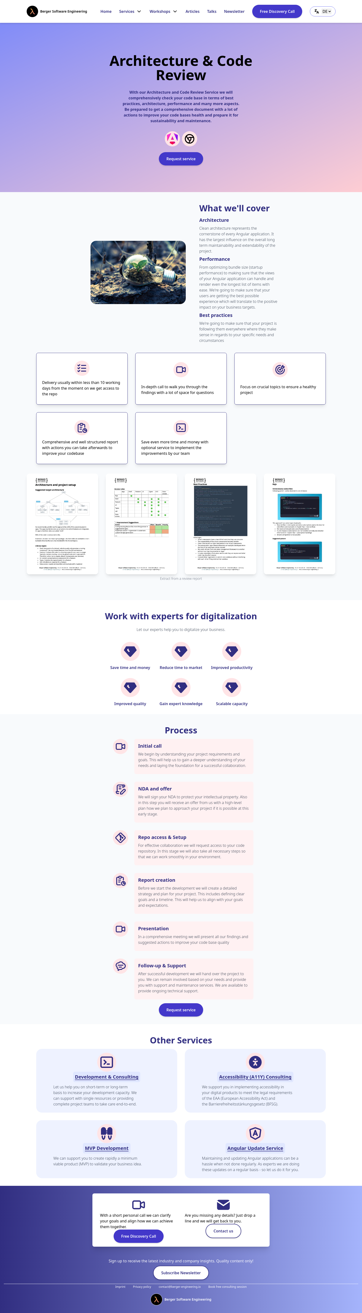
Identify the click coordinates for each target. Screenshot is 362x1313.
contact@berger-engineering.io (180, 1287)
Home (106, 11)
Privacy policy (142, 1287)
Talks (211, 11)
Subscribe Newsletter (181, 1272)
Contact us (223, 1231)
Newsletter (234, 11)
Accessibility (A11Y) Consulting (255, 1077)
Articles (193, 11)
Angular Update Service (255, 1148)
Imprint (120, 1287)
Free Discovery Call (277, 11)
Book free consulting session (227, 1287)
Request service (181, 158)
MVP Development (106, 1148)
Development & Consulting (107, 1077)
